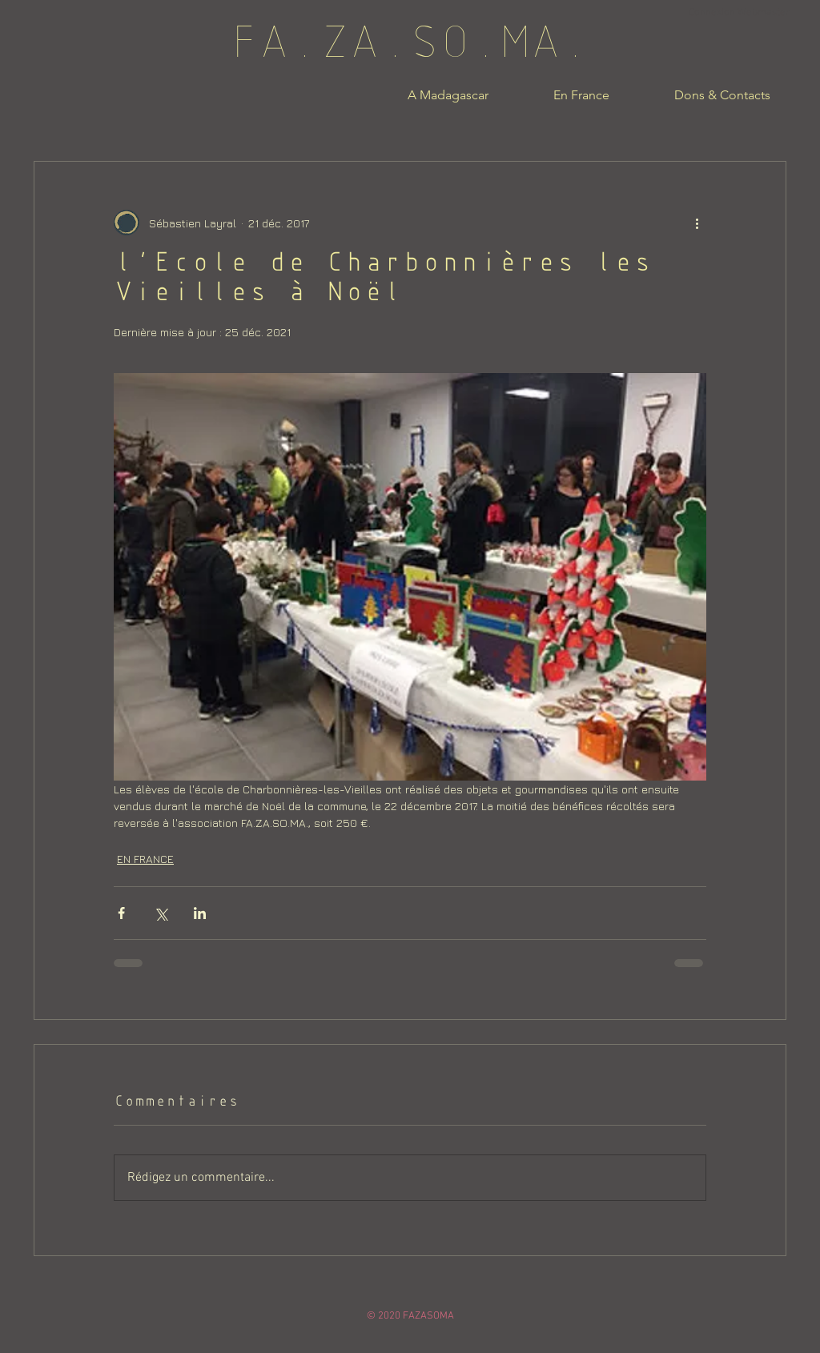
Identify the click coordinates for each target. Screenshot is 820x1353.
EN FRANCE (145, 858)
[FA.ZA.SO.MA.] (409, 47)
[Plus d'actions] (696, 222)
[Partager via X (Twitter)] (160, 913)
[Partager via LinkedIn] (199, 913)
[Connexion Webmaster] (739, 13)
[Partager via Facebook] (121, 913)
